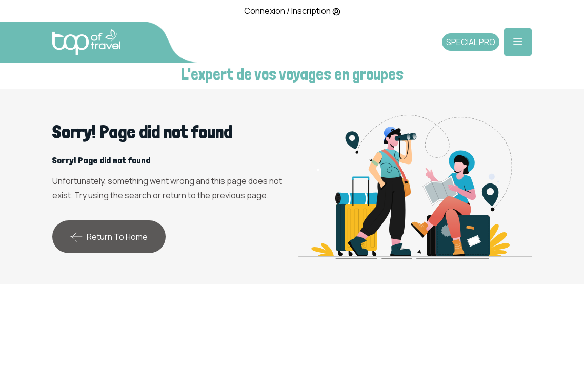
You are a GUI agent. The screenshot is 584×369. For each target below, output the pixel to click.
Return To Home (109, 237)
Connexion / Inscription (292, 10)
